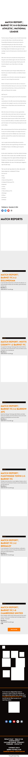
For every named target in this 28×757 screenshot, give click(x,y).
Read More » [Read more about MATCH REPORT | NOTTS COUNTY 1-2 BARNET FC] (4, 352)
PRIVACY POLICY (9, 739)
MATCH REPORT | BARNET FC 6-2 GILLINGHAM (10, 277)
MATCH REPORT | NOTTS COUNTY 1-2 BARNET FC (14, 343)
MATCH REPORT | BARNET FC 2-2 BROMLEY (10, 543)
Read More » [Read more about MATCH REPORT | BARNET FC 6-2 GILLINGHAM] (4, 287)
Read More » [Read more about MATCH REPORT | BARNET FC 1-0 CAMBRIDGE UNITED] (4, 620)
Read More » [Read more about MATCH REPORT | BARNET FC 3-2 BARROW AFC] (4, 419)
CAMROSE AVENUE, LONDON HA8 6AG (14, 751)
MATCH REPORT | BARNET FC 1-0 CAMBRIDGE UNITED (12, 610)
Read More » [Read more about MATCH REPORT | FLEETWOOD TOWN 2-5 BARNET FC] (4, 486)
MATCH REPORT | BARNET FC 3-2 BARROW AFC (14, 408)
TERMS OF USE (19, 739)
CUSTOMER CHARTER (10, 742)
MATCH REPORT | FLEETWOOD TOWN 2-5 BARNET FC (13, 476)
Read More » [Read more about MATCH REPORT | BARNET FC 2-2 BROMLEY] (4, 553)
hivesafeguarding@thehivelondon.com (12, 696)
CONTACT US (18, 744)
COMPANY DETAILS (14, 741)
